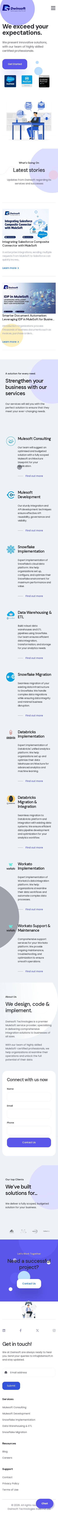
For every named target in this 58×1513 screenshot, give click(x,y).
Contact (7, 1477)
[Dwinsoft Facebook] (20, 1330)
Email (10, 1105)
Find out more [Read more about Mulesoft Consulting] (34, 476)
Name (10, 1088)
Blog (5, 1451)
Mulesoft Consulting (34, 439)
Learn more (10, 268)
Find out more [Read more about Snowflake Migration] (34, 715)
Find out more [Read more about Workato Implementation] (34, 909)
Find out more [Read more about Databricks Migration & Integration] (34, 847)
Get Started (15, 65)
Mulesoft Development (29, 494)
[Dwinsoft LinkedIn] (4, 1330)
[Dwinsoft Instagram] (54, 1330)
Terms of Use (10, 1489)
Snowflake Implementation (31, 549)
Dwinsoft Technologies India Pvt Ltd (29, 1509)
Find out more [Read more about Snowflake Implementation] (34, 596)
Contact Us (29, 1142)
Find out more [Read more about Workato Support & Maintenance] (34, 971)
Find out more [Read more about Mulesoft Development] (34, 530)
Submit (11, 1385)
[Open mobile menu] (53, 8)
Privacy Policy (10, 1483)
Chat (44, 1503)
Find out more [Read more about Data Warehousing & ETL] (34, 658)
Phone (10, 1122)
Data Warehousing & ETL (35, 614)
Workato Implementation (31, 866)
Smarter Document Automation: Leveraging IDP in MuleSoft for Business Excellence (29, 317)
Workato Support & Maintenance (34, 928)
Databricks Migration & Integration (27, 802)
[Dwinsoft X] (37, 1330)
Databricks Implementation (31, 734)
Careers (7, 1458)
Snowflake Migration (34, 674)
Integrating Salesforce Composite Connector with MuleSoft (25, 243)
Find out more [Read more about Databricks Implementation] (34, 781)
